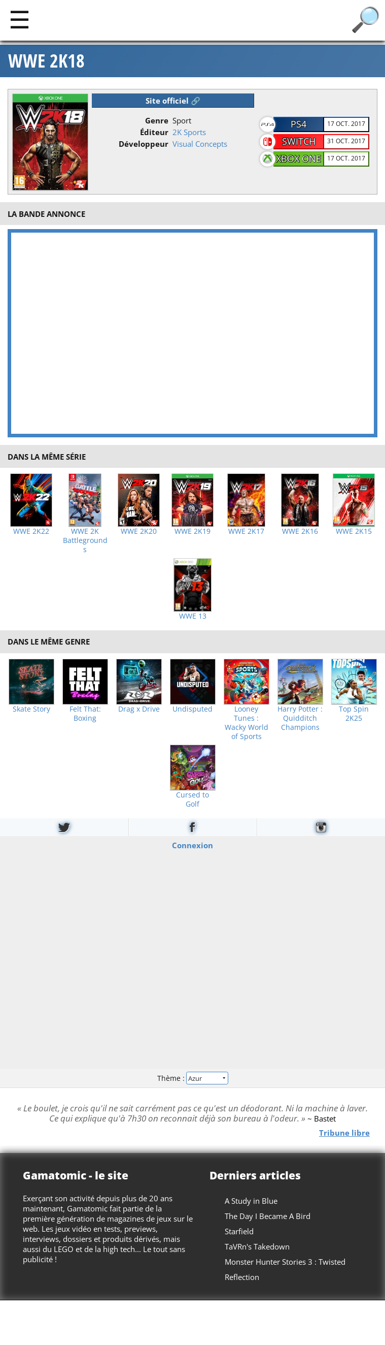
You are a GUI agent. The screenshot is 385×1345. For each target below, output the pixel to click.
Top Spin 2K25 (354, 713)
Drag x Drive (139, 709)
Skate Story (31, 709)
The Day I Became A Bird (267, 1216)
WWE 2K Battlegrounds (85, 540)
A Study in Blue (251, 1201)
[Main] (19, 19)
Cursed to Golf (192, 799)
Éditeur (154, 132)
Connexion (192, 845)
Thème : (192, 1077)
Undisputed (192, 709)
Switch (299, 141)
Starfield (239, 1231)
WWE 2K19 (192, 531)
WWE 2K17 (246, 531)
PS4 (298, 124)
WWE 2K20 (139, 531)
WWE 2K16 (300, 531)
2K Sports (189, 132)
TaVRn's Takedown (257, 1246)
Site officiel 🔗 (173, 100)
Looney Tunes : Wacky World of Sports (246, 722)
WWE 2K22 (31, 531)
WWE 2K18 (46, 61)
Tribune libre (344, 1132)
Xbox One (298, 158)
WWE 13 (192, 616)
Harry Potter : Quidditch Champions (300, 718)
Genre (156, 120)
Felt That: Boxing (85, 713)
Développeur (143, 144)
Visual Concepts (199, 144)
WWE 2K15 (354, 531)
